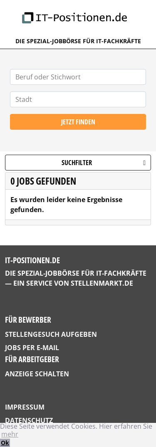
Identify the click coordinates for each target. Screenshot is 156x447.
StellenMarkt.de (102, 283)
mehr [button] (9, 434)
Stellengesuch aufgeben (51, 334)
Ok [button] (5, 443)
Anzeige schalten (37, 373)
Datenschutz (29, 420)
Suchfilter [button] (104, 163)
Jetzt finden (78, 121)
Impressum (25, 407)
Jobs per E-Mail (32, 347)
